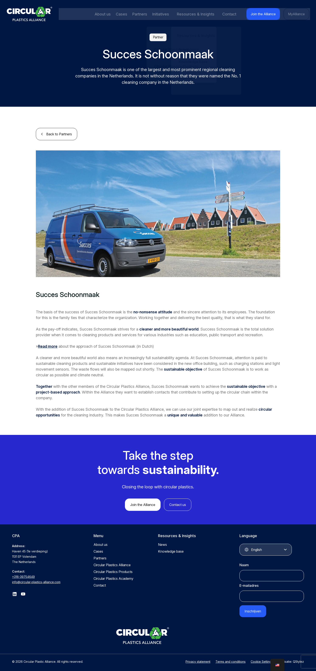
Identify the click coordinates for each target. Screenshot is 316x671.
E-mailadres (249, 585)
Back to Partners (59, 134)
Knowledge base (171, 551)
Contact (232, 14)
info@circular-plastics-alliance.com (36, 581)
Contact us (177, 504)
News (162, 544)
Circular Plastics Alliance (112, 564)
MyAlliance (297, 14)
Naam (244, 564)
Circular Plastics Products (113, 571)
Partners (138, 14)
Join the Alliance (265, 14)
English (256, 549)
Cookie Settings (262, 660)
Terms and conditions (230, 660)
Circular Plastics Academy (113, 578)
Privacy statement (198, 660)
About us (102, 14)
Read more (47, 346)
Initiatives (159, 14)
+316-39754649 (23, 576)
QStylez (298, 660)
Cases (120, 14)
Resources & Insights (196, 14)
